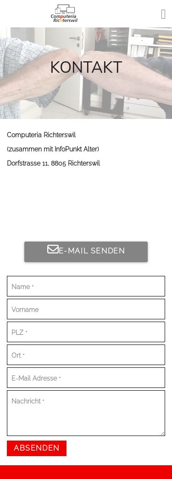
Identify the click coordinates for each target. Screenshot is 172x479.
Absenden (37, 448)
